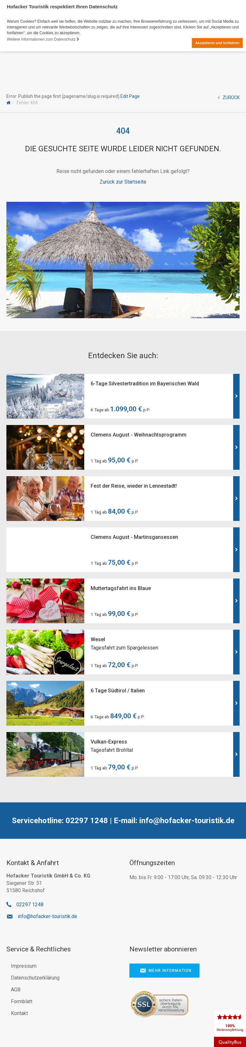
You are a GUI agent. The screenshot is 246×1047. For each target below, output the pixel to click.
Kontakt (19, 1013)
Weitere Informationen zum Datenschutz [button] (43, 39)
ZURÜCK (229, 97)
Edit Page (130, 96)
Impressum (24, 966)
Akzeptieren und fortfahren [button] (217, 43)
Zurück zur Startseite (123, 182)
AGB (15, 990)
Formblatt (21, 1001)
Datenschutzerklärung (35, 978)
